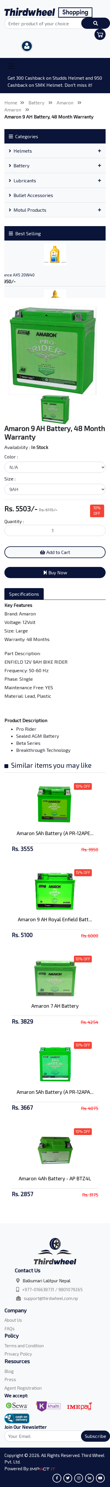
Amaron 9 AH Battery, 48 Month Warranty (48, 116)
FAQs (9, 1328)
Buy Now (55, 572)
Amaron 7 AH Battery (55, 1006)
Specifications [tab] (24, 594)
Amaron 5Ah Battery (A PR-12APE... (55, 833)
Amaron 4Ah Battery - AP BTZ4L (55, 1178)
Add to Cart (55, 552)
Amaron (66, 102)
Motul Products (27, 210)
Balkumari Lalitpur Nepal (46, 1280)
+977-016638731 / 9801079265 (52, 1289)
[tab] (55, 150)
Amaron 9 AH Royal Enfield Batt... (55, 919)
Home (10, 102)
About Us (13, 1320)
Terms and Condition (24, 1345)
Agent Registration (23, 1388)
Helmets (20, 150)
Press (10, 1379)
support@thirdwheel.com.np (51, 1298)
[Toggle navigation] (11, 66)
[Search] (55, 1436)
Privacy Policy (18, 1353)
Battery (36, 102)
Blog (9, 1371)
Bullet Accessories (31, 195)
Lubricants (22, 180)
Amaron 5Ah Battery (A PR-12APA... (55, 1092)
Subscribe (95, 1436)
